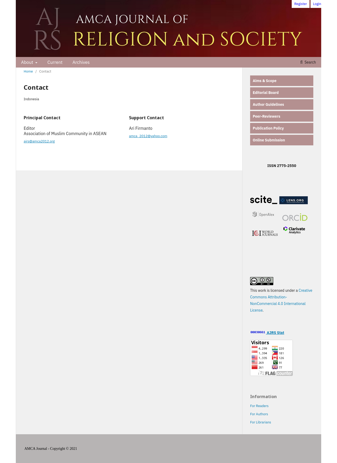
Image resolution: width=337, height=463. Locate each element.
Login (317, 4)
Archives (81, 62)
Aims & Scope (264, 80)
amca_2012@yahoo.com (148, 136)
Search (310, 62)
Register (300, 4)
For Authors (259, 414)
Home (28, 71)
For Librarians (260, 422)
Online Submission (269, 140)
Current (55, 62)
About (27, 62)
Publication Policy (268, 128)
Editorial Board (266, 92)
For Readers (259, 406)
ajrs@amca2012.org (39, 141)
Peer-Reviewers (266, 116)
